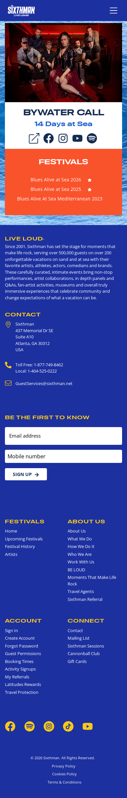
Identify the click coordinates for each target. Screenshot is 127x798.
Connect (86, 620)
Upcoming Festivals (24, 539)
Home (11, 531)
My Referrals (17, 677)
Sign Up (26, 474)
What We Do (80, 539)
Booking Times (19, 661)
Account (23, 620)
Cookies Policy (63, 773)
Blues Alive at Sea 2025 (56, 189)
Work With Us (81, 562)
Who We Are (80, 554)
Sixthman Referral (85, 599)
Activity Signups (20, 669)
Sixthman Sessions (86, 646)
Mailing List (79, 638)
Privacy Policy (63, 766)
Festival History (20, 546)
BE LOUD (76, 570)
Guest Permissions (23, 653)
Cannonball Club (84, 653)
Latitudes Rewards (23, 684)
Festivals (63, 161)
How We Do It (81, 546)
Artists (11, 554)
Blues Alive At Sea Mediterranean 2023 (59, 198)
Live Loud (25, 238)
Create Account (20, 638)
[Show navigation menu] (113, 10)
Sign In (11, 630)
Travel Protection (21, 692)
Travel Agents (81, 591)
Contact (23, 314)
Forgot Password (21, 646)
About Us (86, 521)
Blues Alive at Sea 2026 (56, 179)
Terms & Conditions (63, 782)
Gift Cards (77, 661)
